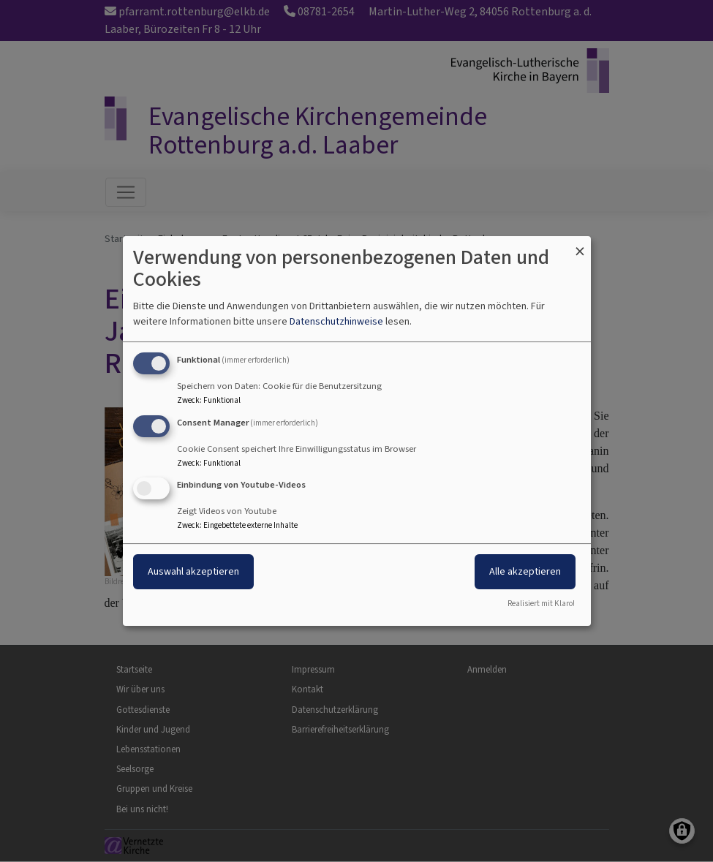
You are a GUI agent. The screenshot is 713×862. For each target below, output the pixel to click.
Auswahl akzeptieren (193, 572)
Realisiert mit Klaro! (541, 603)
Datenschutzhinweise (336, 321)
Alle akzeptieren (525, 572)
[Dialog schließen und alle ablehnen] (580, 245)
